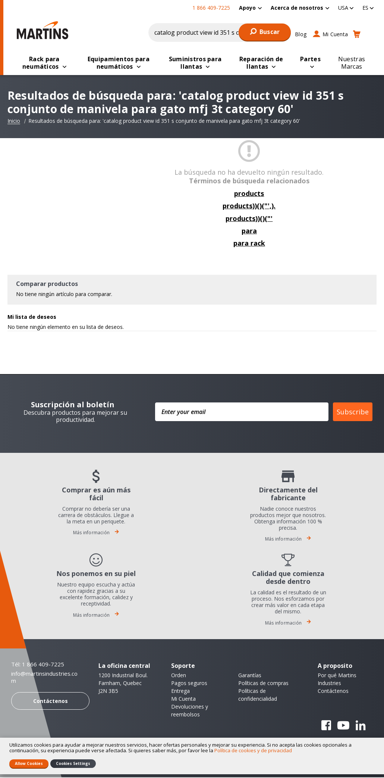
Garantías (249, 675)
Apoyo (247, 7)
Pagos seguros (189, 683)
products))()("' (249, 219)
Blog (300, 34)
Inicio (13, 121)
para (249, 231)
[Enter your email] (241, 412)
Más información (96, 533)
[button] (345, 7)
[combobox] (219, 32)
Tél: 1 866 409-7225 (37, 665)
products (249, 194)
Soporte (183, 666)
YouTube (343, 726)
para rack (249, 243)
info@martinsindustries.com (44, 678)
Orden (178, 675)
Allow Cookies (29, 763)
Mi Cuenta (335, 34)
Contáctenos (50, 701)
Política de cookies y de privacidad (253, 750)
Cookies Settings (73, 763)
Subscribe (353, 412)
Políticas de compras (263, 683)
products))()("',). (249, 206)
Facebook (326, 726)
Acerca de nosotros (297, 7)
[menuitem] (250, 7)
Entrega (180, 691)
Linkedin (360, 726)
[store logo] (42, 30)
